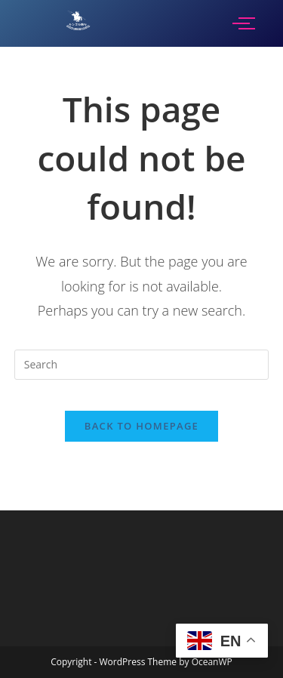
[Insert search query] (141, 365)
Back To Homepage (141, 426)
